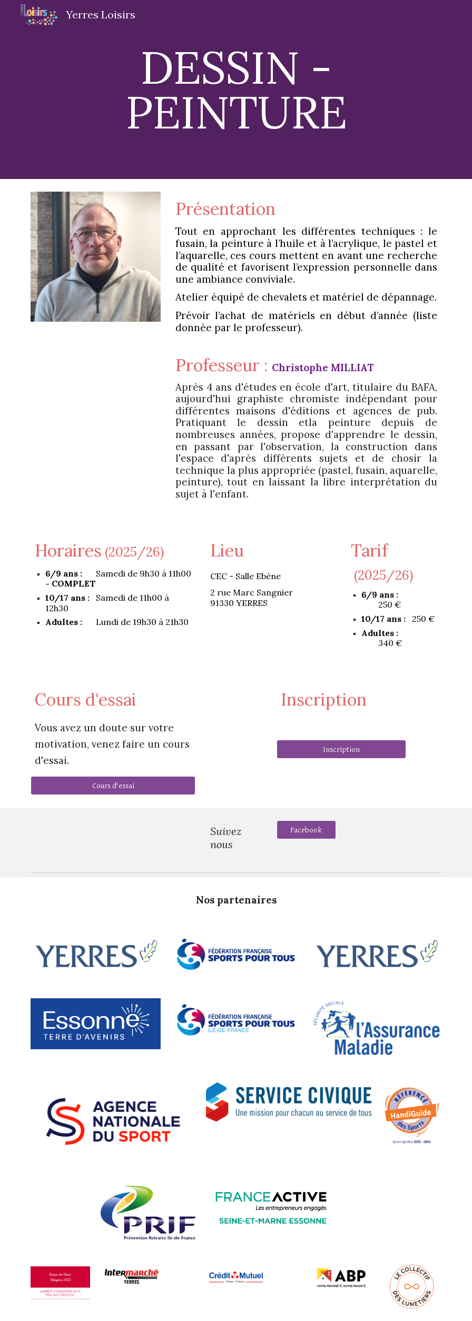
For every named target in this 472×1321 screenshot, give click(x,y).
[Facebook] (306, 830)
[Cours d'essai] (113, 785)
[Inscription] (341, 749)
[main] (236, 90)
